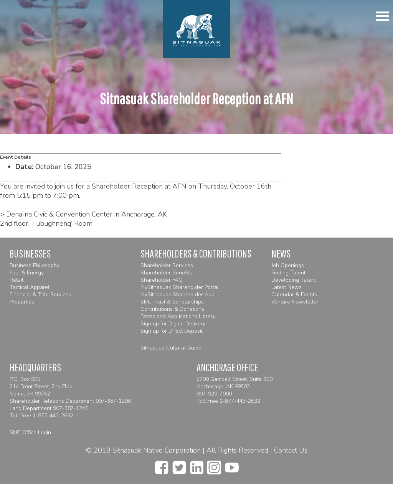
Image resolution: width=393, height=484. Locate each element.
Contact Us (290, 450)
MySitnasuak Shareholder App (177, 294)
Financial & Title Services (40, 294)
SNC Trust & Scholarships (172, 301)
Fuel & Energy (27, 272)
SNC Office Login (30, 432)
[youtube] (232, 465)
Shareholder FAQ (161, 280)
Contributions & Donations (172, 309)
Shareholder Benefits (166, 272)
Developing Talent (293, 280)
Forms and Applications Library (177, 316)
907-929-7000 (214, 393)
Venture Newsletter (295, 301)
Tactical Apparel (30, 287)
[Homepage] (196, 29)
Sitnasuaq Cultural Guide (170, 347)
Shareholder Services (166, 265)
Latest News (286, 287)
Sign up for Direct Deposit (171, 331)
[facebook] (161, 465)
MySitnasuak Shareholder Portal (179, 287)
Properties (22, 301)
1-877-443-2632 (53, 415)
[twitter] (179, 465)
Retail (16, 280)
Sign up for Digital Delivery (172, 323)
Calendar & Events (294, 294)
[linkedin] (196, 465)
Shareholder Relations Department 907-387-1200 (70, 401)
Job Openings (287, 265)
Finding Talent (288, 272)
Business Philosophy (34, 265)
